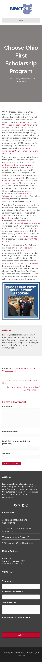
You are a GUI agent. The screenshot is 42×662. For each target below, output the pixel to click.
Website (6, 453)
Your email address (12, 592)
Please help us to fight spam (16, 617)
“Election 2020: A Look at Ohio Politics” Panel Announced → (22, 388)
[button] (15, 505)
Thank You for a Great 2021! (17, 537)
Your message (10, 602)
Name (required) (10, 432)
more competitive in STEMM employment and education (20, 151)
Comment (7, 406)
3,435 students (19, 234)
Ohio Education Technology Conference (20, 263)
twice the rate (8, 218)
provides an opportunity (22, 248)
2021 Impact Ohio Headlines (17, 543)
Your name (8, 581)
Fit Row (19, 368)
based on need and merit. (13, 181)
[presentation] (19, 624)
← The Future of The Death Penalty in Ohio (19, 381)
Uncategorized (9, 371)
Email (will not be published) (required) (16, 442)
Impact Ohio (25, 79)
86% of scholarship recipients (27, 223)
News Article (29, 368)
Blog (13, 368)
